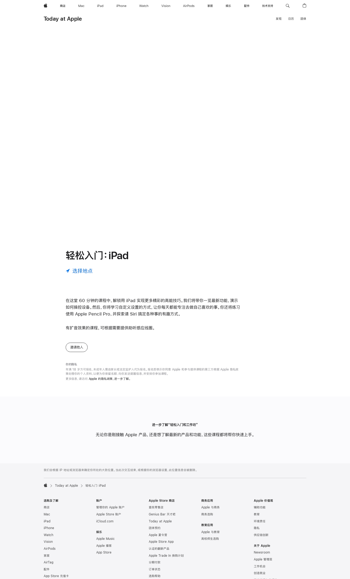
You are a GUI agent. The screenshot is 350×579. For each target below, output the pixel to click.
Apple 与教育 (210, 532)
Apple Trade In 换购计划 (166, 555)
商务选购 (207, 514)
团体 (303, 18)
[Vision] (166, 6)
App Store (103, 552)
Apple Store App (161, 541)
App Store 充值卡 (56, 576)
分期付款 (155, 562)
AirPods (49, 548)
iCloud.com (104, 521)
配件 (47, 569)
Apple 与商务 (210, 507)
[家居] (210, 6)
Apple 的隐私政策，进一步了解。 (110, 378)
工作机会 (260, 566)
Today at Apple (63, 18)
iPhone (49, 528)
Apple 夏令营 (158, 535)
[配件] (247, 6)
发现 (279, 18)
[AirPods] (189, 6)
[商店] (63, 6)
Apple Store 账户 (108, 514)
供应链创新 (261, 535)
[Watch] (144, 6)
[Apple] (46, 6)
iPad (47, 521)
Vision (48, 541)
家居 (47, 555)
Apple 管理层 (263, 559)
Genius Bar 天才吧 (162, 514)
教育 (257, 514)
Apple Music (105, 538)
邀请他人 (76, 347)
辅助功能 (260, 507)
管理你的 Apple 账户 (110, 507)
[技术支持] (267, 6)
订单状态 (155, 569)
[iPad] (100, 6)
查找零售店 (156, 507)
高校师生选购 (210, 538)
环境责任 (260, 521)
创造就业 (260, 573)
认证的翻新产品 (159, 548)
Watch (48, 535)
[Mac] (81, 6)
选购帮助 (155, 576)
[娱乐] (228, 6)
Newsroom (262, 552)
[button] (288, 6)
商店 (47, 507)
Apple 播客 (104, 545)
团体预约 (155, 528)
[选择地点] (79, 271)
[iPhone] (121, 6)
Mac (47, 514)
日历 (291, 18)
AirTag (48, 562)
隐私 (257, 528)
